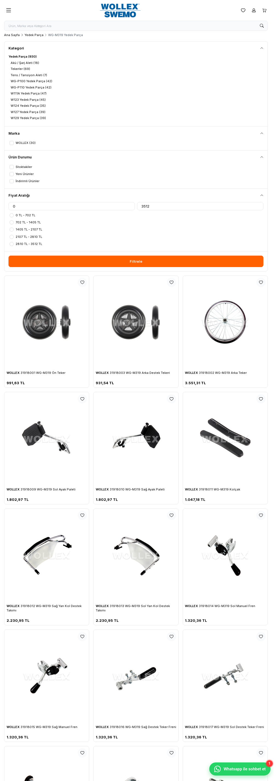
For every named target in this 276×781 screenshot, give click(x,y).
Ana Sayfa (12, 35)
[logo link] (125, 10)
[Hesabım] (254, 10)
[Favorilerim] (243, 10)
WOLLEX (14, 373)
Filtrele (136, 261)
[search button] (262, 26)
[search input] (136, 26)
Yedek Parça (34, 35)
